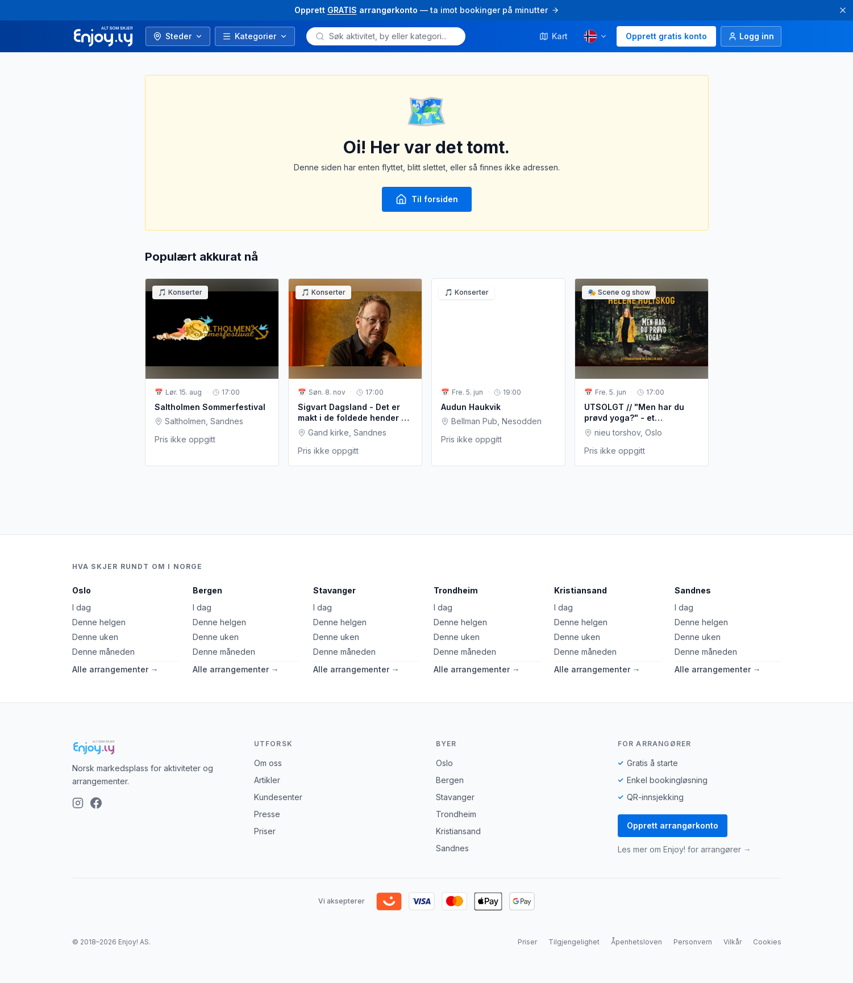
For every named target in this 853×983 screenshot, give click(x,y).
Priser (265, 831)
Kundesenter (278, 797)
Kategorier (255, 36)
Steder (178, 36)
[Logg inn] (751, 36)
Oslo (81, 590)
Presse (267, 814)
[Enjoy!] (154, 747)
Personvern (692, 942)
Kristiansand (580, 590)
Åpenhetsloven (636, 942)
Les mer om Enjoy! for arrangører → (684, 849)
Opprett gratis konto (666, 36)
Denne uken (95, 637)
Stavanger (334, 590)
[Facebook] (96, 803)
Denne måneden (103, 651)
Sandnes (693, 590)
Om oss (268, 763)
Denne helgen (99, 622)
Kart (553, 36)
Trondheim (456, 590)
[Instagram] (78, 803)
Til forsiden (427, 199)
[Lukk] (843, 10)
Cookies (767, 942)
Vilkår (732, 942)
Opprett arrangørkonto (672, 825)
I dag (81, 607)
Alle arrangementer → (115, 669)
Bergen (207, 590)
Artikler (267, 780)
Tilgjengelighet (574, 942)
